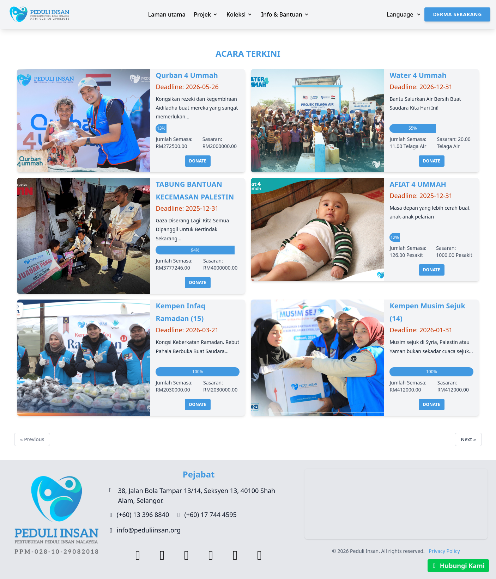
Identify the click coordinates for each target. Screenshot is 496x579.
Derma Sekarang (457, 14)
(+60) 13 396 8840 (143, 514)
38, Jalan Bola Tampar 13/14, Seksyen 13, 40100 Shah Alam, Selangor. (197, 495)
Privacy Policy (444, 551)
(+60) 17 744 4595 (210, 514)
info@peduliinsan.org (149, 530)
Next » (468, 439)
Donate (197, 161)
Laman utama (167, 14)
